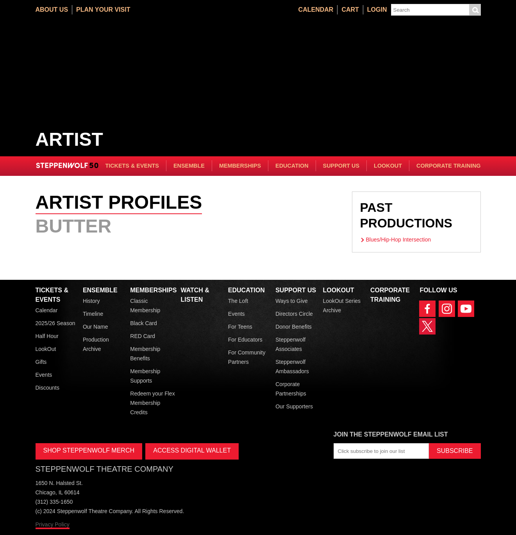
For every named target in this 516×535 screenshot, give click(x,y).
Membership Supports (145, 376)
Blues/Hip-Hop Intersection (398, 239)
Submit (475, 10)
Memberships (240, 166)
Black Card (143, 323)
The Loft (238, 301)
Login (377, 9)
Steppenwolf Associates (290, 344)
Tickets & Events (132, 166)
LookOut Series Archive (342, 305)
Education (291, 166)
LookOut (388, 166)
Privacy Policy (53, 524)
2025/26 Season (55, 323)
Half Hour (47, 336)
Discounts (47, 388)
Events (44, 375)
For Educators (245, 339)
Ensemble (189, 166)
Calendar (316, 9)
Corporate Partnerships (290, 389)
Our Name (95, 327)
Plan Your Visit (103, 9)
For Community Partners (247, 357)
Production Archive (96, 344)
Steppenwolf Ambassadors (292, 366)
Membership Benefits (145, 353)
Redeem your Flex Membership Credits (152, 402)
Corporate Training (448, 166)
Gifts (41, 362)
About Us (52, 9)
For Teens (240, 327)
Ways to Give (291, 301)
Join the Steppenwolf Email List (391, 434)
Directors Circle (294, 314)
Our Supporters (294, 406)
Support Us (341, 166)
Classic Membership (145, 305)
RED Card (142, 336)
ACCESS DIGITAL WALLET (192, 450)
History (91, 301)
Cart (350, 9)
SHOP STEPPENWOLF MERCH (89, 450)
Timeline (93, 314)
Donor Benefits (293, 327)
